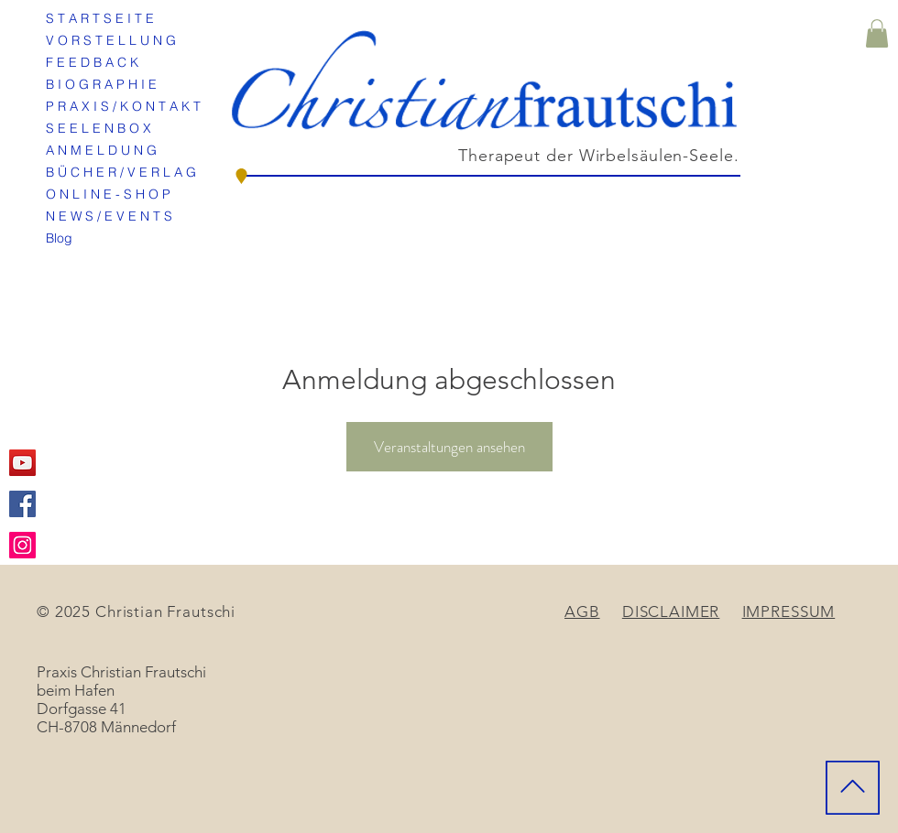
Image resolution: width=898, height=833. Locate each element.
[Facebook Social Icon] (22, 504)
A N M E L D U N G (101, 150)
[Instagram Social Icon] (22, 545)
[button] (877, 33)
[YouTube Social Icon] (22, 462)
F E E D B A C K (92, 62)
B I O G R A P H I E (101, 84)
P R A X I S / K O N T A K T (123, 106)
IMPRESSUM (789, 611)
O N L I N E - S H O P (108, 194)
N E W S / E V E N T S (109, 216)
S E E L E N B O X (98, 128)
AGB (582, 611)
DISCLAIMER (671, 611)
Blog (59, 238)
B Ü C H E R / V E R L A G (121, 172)
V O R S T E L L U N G (111, 40)
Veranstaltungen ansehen (449, 447)
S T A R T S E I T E (100, 18)
